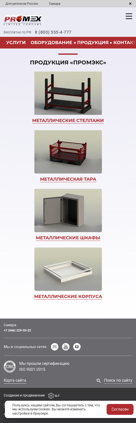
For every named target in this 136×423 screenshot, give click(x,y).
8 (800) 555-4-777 (53, 32)
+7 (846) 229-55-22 (17, 330)
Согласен (120, 409)
